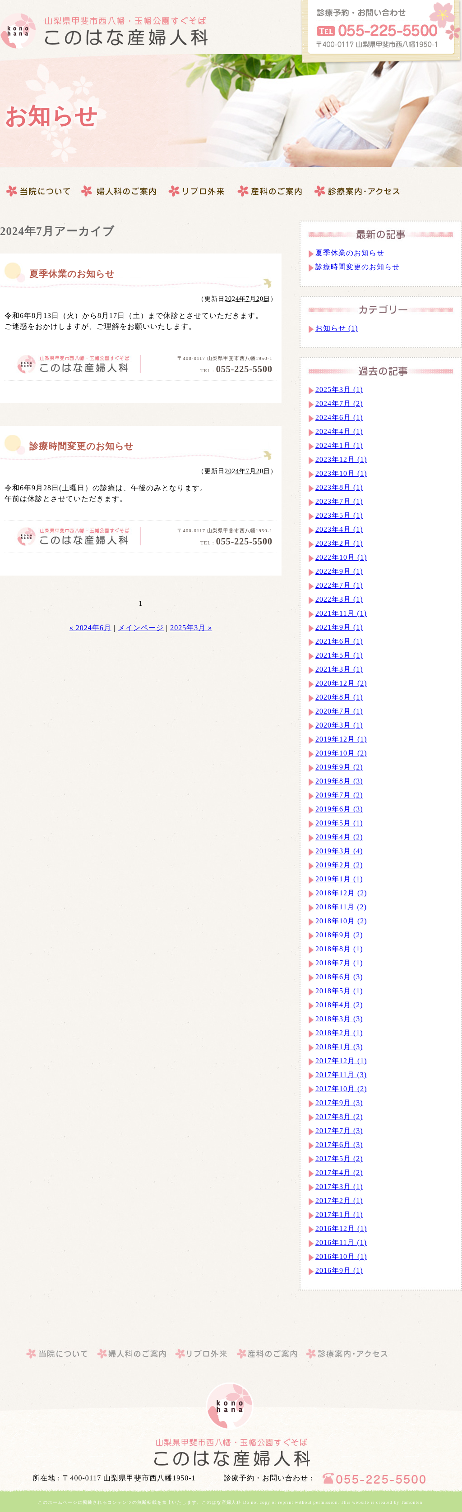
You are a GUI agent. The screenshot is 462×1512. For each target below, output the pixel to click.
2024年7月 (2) (339, 403)
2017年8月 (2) (339, 1116)
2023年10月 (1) (341, 473)
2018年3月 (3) (339, 1019)
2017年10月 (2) (341, 1089)
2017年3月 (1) (339, 1186)
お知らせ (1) (336, 328)
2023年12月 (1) (341, 459)
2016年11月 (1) (341, 1242)
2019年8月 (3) (339, 781)
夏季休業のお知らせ (72, 274)
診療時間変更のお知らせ (81, 446)
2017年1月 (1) (339, 1214)
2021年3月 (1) (339, 669)
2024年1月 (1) (339, 445)
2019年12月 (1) (341, 739)
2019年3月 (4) (339, 851)
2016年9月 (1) (339, 1270)
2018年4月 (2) (339, 1005)
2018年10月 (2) (341, 921)
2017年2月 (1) (339, 1200)
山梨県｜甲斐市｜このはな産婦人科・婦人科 (231, 1452)
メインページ (141, 628)
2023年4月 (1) (339, 529)
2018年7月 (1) (339, 963)
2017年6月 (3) (339, 1144)
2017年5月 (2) (339, 1158)
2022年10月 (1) (341, 557)
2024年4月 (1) (339, 431)
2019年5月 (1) (339, 823)
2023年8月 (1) (339, 487)
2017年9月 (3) (339, 1102)
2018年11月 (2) (341, 907)
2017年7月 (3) (339, 1130)
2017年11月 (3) (341, 1075)
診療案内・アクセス (270, 191)
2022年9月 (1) (339, 571)
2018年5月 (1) (339, 991)
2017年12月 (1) (341, 1061)
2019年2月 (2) (339, 865)
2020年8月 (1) (339, 697)
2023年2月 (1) (339, 543)
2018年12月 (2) (341, 893)
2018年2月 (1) (339, 1033)
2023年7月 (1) (339, 501)
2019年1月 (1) (339, 879)
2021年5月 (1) (339, 655)
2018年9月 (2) (339, 935)
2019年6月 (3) (339, 809)
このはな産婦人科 (104, 31)
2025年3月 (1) (339, 389)
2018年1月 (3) (339, 1047)
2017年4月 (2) (339, 1172)
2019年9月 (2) (339, 767)
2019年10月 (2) (341, 753)
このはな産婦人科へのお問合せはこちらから (381, 32)
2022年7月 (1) (339, 585)
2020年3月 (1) (339, 725)
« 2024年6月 (90, 628)
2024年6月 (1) (339, 417)
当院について (38, 191)
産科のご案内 (196, 191)
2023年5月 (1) (339, 515)
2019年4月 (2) (339, 837)
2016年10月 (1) (341, 1256)
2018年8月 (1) (339, 949)
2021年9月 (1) (339, 627)
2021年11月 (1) (341, 613)
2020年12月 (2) (341, 683)
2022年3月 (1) (339, 599)
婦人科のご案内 (119, 191)
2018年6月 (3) (339, 977)
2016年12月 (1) (341, 1228)
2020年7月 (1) (339, 711)
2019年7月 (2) (339, 795)
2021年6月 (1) (339, 641)
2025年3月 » (191, 628)
